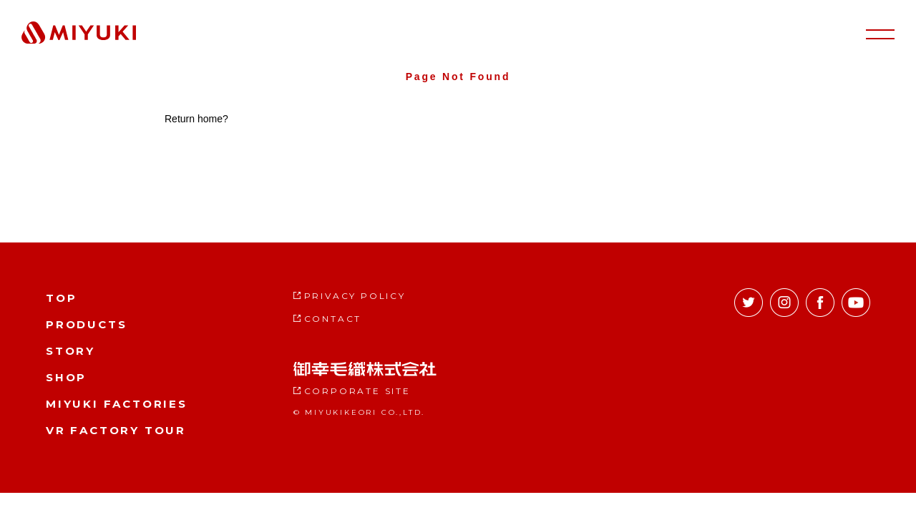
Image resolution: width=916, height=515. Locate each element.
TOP (61, 298)
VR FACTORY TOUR (116, 430)
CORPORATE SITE (357, 391)
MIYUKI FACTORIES (116, 404)
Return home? (196, 118)
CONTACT (333, 318)
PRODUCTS (86, 324)
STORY (70, 351)
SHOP (66, 377)
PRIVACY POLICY (355, 295)
